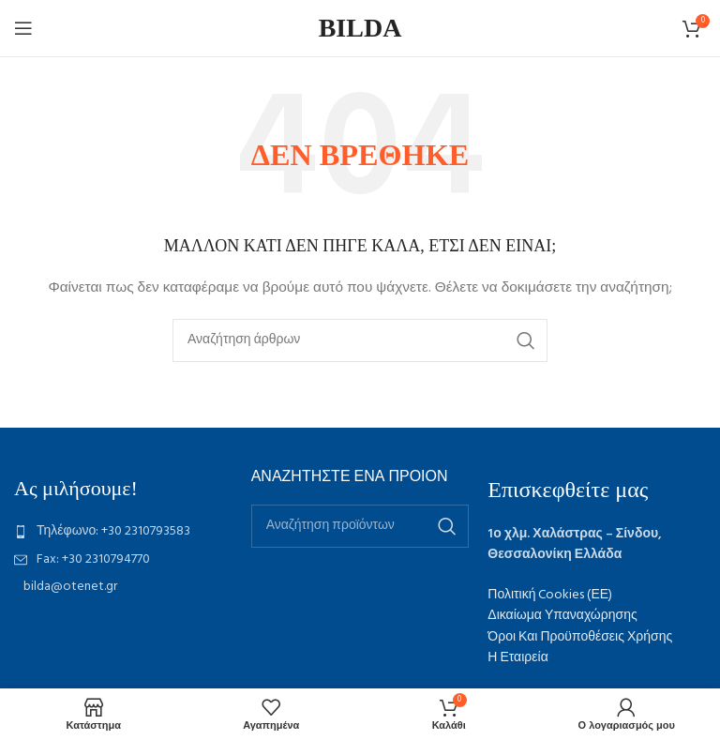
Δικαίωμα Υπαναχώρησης (562, 616)
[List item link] (123, 531)
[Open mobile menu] (23, 28)
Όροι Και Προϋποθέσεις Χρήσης (580, 637)
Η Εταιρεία (518, 658)
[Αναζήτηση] (360, 340)
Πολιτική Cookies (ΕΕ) (550, 595)
